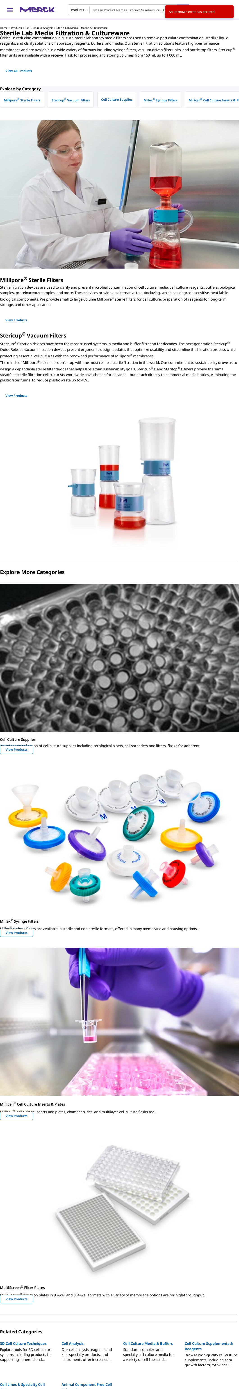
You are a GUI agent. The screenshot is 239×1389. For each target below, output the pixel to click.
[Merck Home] (37, 9)
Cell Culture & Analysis (39, 28)
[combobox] (129, 10)
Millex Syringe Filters (161, 99)
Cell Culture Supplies (116, 99)
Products (16, 28)
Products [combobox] (77, 10)
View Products (16, 749)
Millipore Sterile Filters (22, 99)
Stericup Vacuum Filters (71, 99)
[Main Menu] (10, 10)
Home (3, 28)
